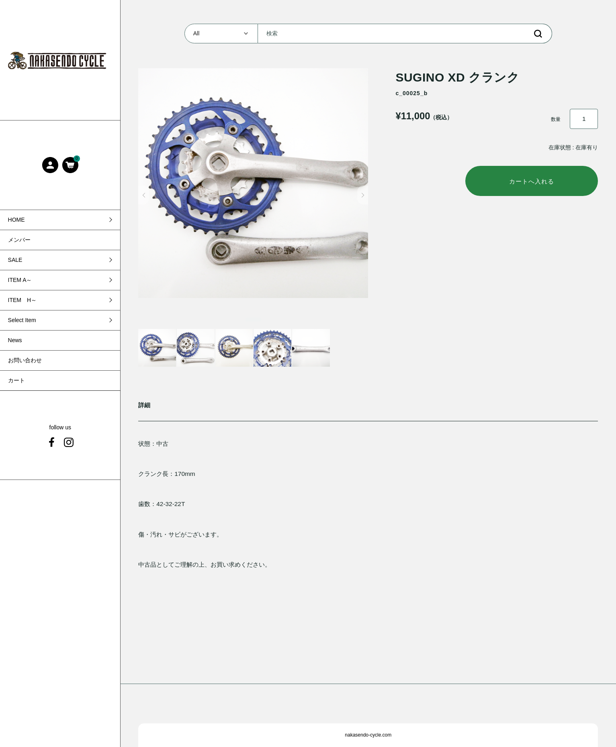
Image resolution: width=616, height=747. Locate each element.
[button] (143, 195)
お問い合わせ (25, 360)
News (15, 340)
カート (16, 380)
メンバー (19, 240)
